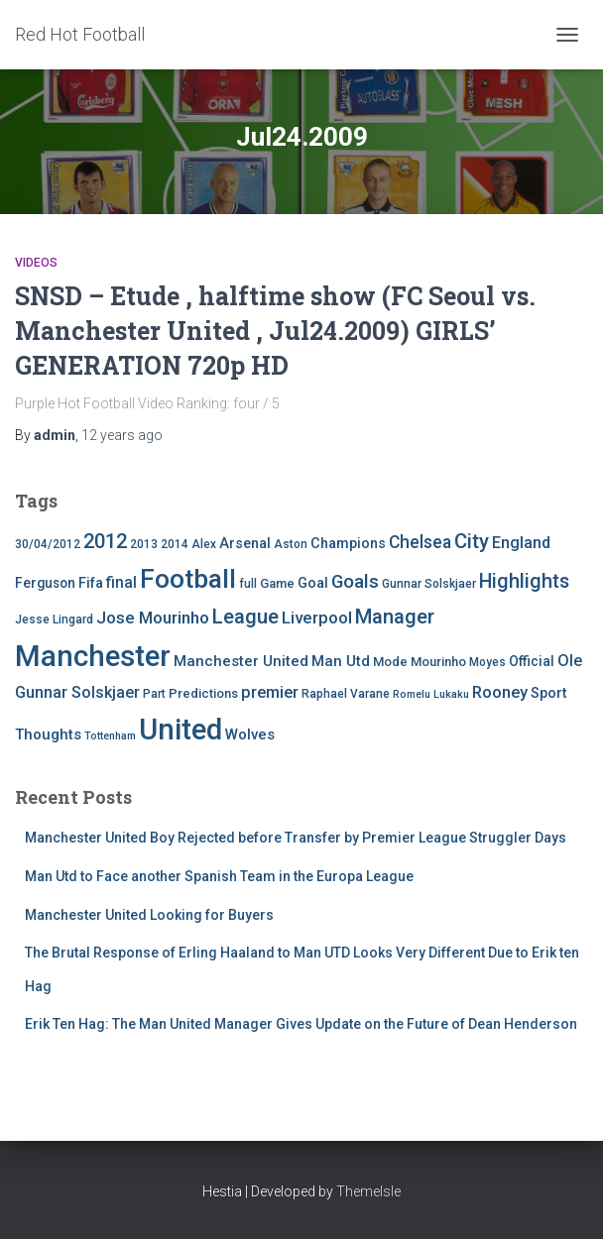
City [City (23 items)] (471, 541)
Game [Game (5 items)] (277, 583)
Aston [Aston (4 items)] (290, 544)
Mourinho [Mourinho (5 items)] (438, 661)
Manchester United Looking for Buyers (149, 915)
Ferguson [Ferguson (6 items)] (45, 583)
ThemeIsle (368, 1191)
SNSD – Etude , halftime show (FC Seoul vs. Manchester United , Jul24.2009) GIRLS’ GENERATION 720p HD (275, 331)
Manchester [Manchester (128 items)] (93, 656)
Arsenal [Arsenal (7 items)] (245, 543)
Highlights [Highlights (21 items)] (524, 581)
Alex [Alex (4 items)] (203, 544)
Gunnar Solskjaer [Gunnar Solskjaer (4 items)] (429, 584)
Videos (36, 263)
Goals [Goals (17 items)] (355, 582)
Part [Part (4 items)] (154, 694)
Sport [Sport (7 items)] (548, 693)
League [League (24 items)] (245, 616)
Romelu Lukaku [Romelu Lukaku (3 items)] (431, 694)
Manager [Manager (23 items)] (394, 616)
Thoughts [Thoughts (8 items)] (48, 734)
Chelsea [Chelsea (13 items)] (420, 542)
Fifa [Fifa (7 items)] (90, 583)
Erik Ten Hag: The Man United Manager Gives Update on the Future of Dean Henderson (301, 1024)
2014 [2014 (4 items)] (174, 544)
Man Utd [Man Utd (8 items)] (340, 661)
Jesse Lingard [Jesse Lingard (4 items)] (54, 619)
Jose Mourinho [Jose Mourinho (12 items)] (152, 617)
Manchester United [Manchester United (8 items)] (241, 661)
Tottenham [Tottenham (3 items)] (110, 736)
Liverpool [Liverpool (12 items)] (317, 617)
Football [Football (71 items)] (188, 579)
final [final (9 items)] (121, 583)
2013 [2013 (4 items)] (144, 544)
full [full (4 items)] (248, 584)
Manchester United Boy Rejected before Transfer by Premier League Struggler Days (295, 837)
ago (122, 435)
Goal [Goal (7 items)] (313, 583)
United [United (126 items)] (180, 729)
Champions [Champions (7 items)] (348, 543)
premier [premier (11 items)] (270, 692)
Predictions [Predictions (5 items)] (203, 693)
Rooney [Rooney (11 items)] (500, 692)
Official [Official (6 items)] (531, 661)
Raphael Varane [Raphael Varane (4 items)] (346, 694)
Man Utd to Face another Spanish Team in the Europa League (219, 876)
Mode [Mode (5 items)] (390, 661)
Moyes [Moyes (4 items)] (487, 662)
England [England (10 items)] (521, 542)
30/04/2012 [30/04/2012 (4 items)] (47, 544)
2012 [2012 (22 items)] (105, 541)
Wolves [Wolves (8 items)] (250, 734)
